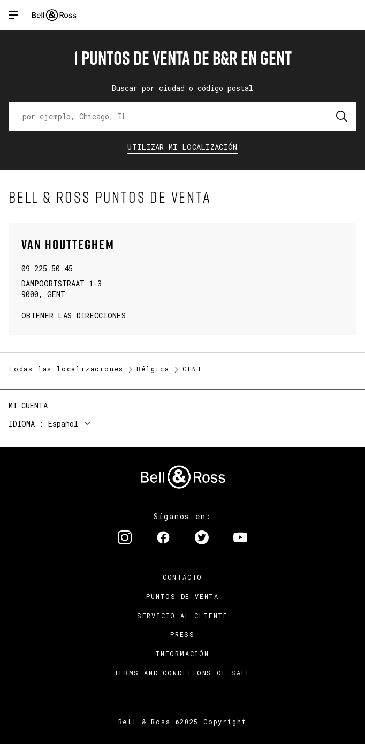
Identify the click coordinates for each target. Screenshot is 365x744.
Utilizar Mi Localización (182, 147)
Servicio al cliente (182, 615)
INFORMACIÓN (182, 653)
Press (182, 634)
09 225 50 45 (47, 268)
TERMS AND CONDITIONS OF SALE (182, 673)
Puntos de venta (182, 596)
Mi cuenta (28, 405)
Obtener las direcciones (72, 315)
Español (63, 424)
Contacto (182, 577)
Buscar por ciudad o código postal (182, 88)
